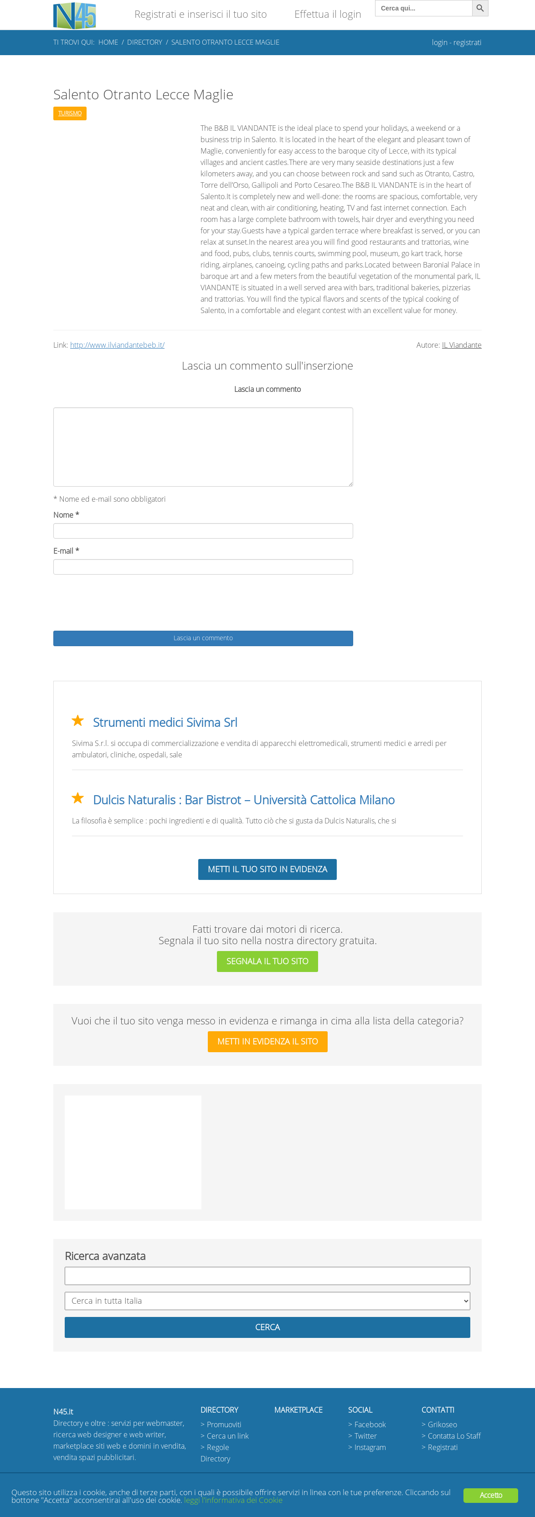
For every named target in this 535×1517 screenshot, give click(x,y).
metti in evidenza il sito (267, 1042)
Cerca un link (228, 1436)
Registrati (443, 1447)
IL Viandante (462, 345)
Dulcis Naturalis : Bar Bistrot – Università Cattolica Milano (244, 800)
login (440, 42)
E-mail (66, 551)
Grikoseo (442, 1424)
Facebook (370, 1424)
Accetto (491, 1495)
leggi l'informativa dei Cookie (233, 1500)
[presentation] (122, 604)
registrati (467, 42)
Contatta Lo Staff (454, 1436)
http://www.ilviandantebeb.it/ (117, 345)
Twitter (366, 1436)
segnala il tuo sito (267, 961)
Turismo (70, 113)
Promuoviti (224, 1424)
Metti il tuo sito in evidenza (267, 869)
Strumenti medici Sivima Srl (165, 722)
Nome (66, 515)
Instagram (370, 1447)
